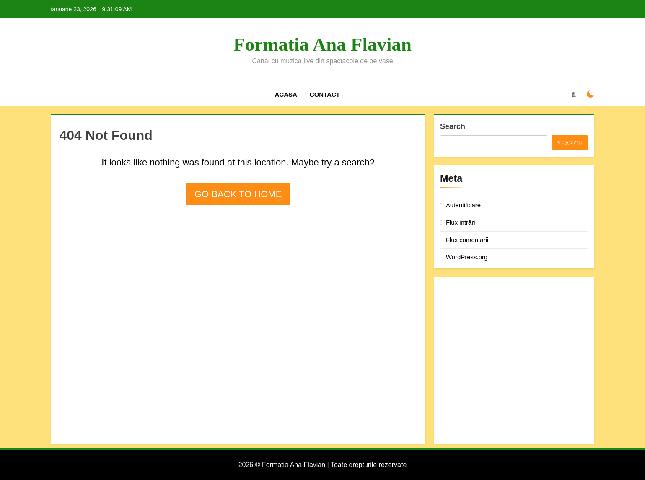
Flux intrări (460, 222)
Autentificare (463, 205)
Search (452, 126)
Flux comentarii (467, 239)
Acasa (286, 94)
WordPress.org (466, 257)
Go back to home (238, 194)
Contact (325, 94)
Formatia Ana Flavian (322, 44)
